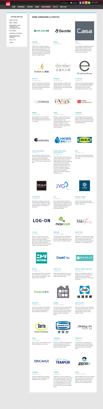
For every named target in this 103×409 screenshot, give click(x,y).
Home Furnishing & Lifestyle (14, 36)
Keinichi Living (80, 197)
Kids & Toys (12, 40)
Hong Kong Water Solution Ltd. (60, 152)
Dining (37, 7)
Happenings (21, 7)
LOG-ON (34, 232)
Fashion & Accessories (15, 33)
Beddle (56, 42)
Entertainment (46, 7)
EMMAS (34, 113)
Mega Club (63, 7)
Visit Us (55, 7)
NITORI (34, 269)
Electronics (12, 30)
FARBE (55, 113)
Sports (11, 42)
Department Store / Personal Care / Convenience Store (15, 26)
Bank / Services (13, 22)
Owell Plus (57, 269)
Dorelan (56, 79)
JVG (55, 197)
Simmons (57, 338)
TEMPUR (56, 372)
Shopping (30, 7)
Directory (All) (13, 20)
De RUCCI (35, 79)
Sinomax (35, 372)
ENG (97, 2)
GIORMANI (78, 113)
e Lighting (78, 79)
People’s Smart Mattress (83, 269)
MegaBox (8, 4)
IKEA (76, 151)
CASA (76, 42)
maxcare (56, 232)
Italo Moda (36, 197)
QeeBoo (56, 303)
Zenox (77, 372)
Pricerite (35, 303)
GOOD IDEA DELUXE (38, 151)
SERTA (34, 338)
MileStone (78, 232)
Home (13, 7)
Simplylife (78, 338)
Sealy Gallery (79, 303)
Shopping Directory (17, 17)
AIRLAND (34, 42)
